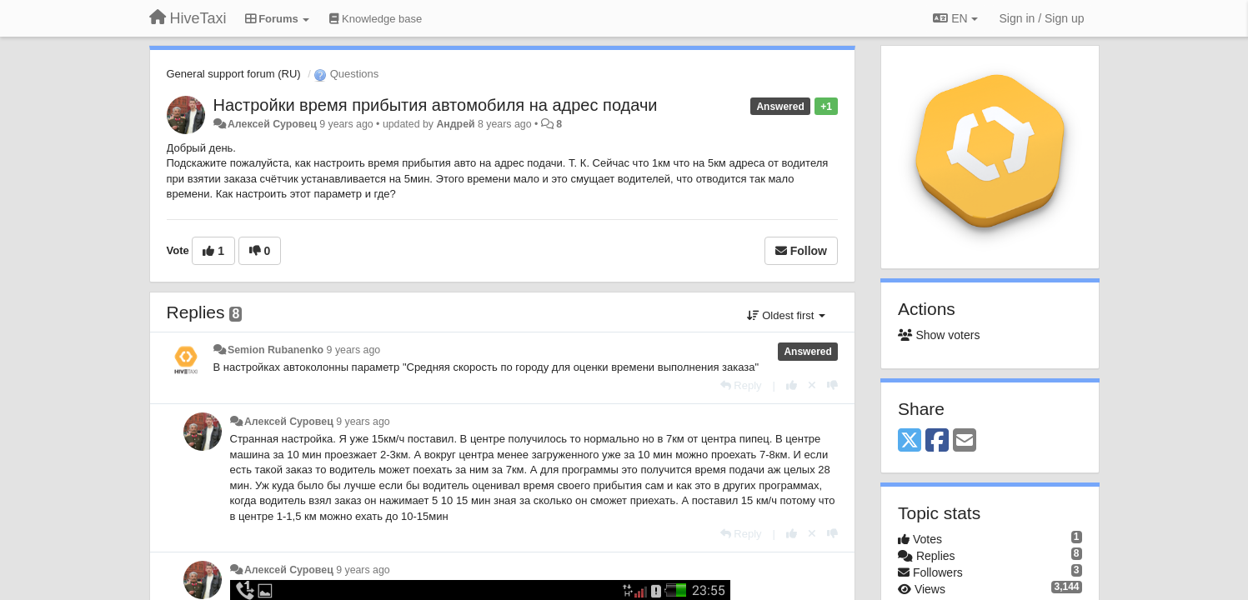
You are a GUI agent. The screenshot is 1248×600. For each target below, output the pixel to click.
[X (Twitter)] (909, 441)
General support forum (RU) (234, 74)
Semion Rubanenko (275, 350)
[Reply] (741, 385)
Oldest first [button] (786, 315)
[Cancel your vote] (812, 385)
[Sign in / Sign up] (1042, 18)
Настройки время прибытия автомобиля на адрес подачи (435, 105)
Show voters (939, 335)
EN (955, 18)
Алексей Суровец (272, 124)
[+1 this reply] (791, 385)
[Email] (964, 441)
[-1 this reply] (832, 385)
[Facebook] (937, 441)
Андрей (455, 124)
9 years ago (354, 350)
